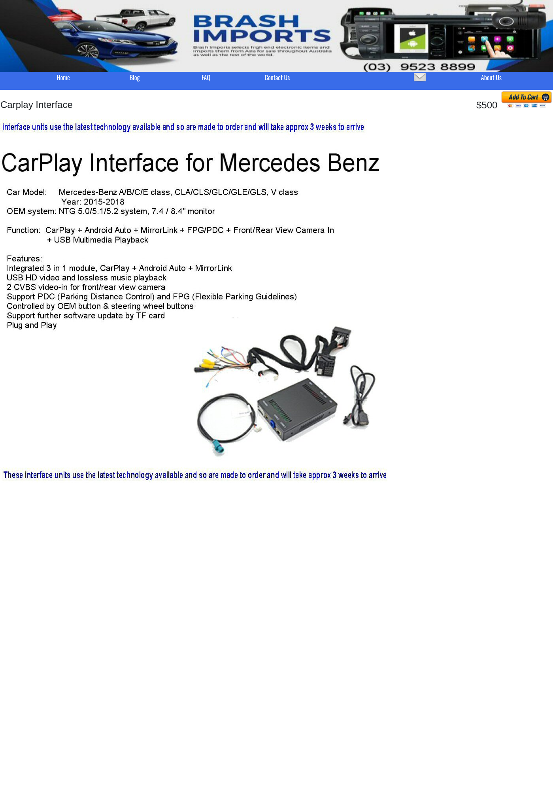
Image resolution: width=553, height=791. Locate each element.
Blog (135, 77)
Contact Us (277, 77)
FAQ (206, 77)
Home (63, 77)
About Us (491, 77)
